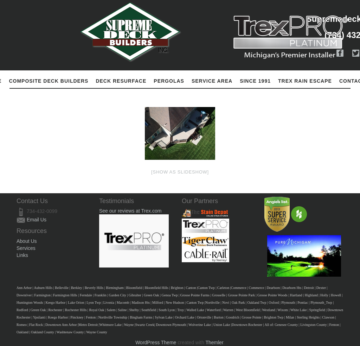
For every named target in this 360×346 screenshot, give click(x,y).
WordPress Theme (155, 342)
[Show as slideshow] (180, 172)
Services (26, 248)
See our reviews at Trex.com (130, 211)
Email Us (36, 219)
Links (22, 255)
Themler (214, 342)
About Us (27, 241)
